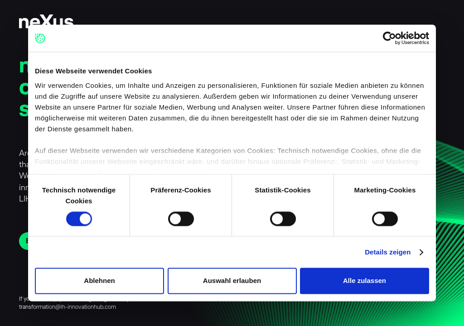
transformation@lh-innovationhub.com (67, 307)
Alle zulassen (364, 281)
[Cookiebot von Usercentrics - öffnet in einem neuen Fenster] (389, 38)
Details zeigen (388, 252)
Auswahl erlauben (232, 281)
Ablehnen (99, 281)
